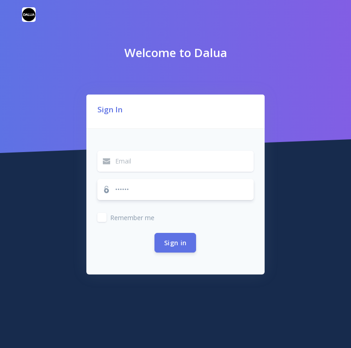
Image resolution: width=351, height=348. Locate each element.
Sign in (175, 242)
